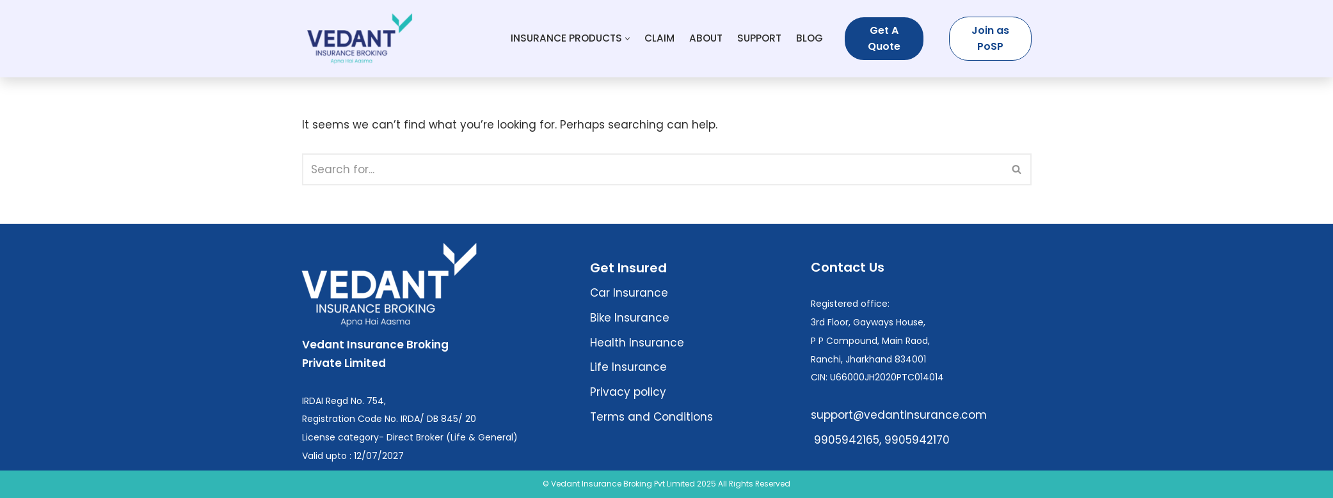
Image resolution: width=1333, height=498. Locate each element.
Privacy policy (628, 392)
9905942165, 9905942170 (880, 439)
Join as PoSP (990, 38)
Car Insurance (629, 292)
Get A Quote (884, 38)
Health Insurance (637, 342)
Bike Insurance (629, 317)
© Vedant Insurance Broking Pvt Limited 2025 (629, 484)
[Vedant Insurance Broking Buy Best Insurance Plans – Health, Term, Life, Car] (359, 39)
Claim (659, 38)
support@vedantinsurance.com (899, 415)
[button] (627, 38)
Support (759, 38)
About (705, 38)
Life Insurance (628, 367)
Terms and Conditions (651, 416)
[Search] (652, 169)
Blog (809, 38)
